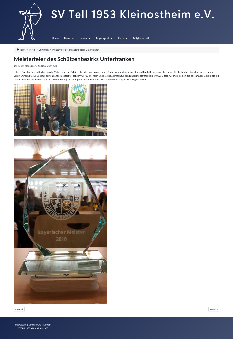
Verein (83, 38)
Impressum (20, 324)
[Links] (126, 38)
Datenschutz (35, 324)
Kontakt (47, 324)
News (67, 38)
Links (121, 38)
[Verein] (89, 38)
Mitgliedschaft (141, 38)
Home (55, 38)
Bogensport (102, 38)
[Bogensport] (111, 38)
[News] (72, 38)
